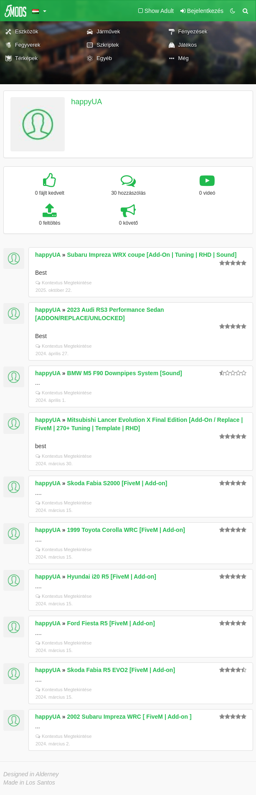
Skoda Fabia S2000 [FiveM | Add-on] (117, 483)
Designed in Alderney (31, 774)
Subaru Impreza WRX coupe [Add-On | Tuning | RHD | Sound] (152, 254)
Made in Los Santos (29, 782)
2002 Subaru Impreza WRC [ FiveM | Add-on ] (129, 716)
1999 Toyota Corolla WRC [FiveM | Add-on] (126, 530)
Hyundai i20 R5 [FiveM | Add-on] (111, 576)
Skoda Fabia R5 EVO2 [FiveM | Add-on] (121, 670)
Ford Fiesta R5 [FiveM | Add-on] (111, 623)
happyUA (86, 102)
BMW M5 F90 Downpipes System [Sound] (124, 373)
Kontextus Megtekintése (63, 282)
